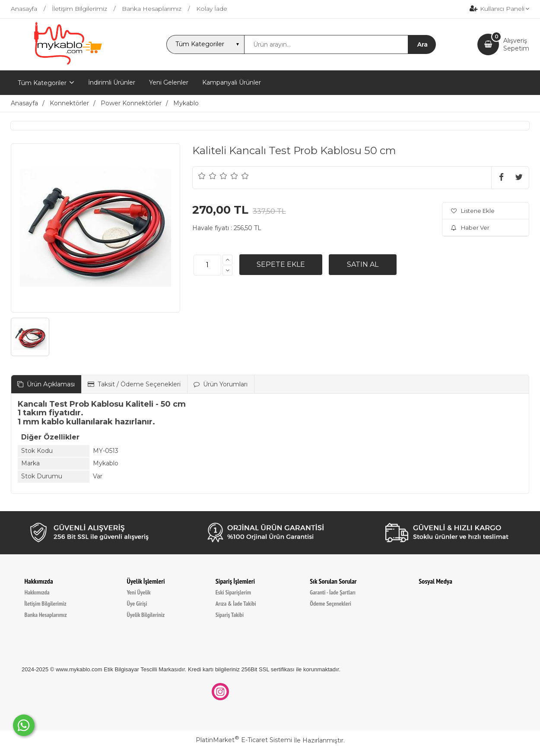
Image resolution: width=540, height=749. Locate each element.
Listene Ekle (473, 210)
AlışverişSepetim (516, 44)
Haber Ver (470, 227)
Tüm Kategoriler (42, 83)
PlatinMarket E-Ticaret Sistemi (244, 740)
